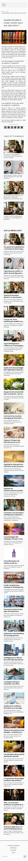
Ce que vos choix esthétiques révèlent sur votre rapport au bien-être (13, 217)
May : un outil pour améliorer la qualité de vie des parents (14, 805)
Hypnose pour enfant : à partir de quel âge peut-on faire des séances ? (13, 176)
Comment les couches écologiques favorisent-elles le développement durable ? (13, 419)
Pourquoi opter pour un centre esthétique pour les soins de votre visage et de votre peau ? (13, 830)
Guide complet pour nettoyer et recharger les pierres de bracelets (13, 587)
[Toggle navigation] (4, 5)
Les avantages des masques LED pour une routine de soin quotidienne (13, 540)
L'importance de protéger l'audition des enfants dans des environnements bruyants (14, 781)
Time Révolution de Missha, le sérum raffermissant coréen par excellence (13, 564)
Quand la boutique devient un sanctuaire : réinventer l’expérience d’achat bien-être (13, 197)
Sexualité (13, 850)
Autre (7, 11)
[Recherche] (12, 856)
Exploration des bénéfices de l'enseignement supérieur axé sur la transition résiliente (14, 637)
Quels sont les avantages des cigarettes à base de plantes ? (13, 370)
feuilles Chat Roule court (10, 69)
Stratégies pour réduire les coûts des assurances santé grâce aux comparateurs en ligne (13, 661)
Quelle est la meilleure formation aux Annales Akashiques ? (13, 708)
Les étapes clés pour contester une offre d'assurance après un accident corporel (12, 685)
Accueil (2, 11)
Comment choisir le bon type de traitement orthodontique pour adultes (13, 612)
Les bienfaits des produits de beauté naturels (14, 755)
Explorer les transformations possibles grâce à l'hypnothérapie (14, 491)
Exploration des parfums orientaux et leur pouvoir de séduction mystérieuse (14, 466)
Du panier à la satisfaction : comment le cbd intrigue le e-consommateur (13, 156)
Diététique (13, 848)
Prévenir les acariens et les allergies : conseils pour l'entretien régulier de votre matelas (14, 733)
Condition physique (13, 845)
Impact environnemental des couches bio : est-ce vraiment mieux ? (13, 394)
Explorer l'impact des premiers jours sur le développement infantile (13, 442)
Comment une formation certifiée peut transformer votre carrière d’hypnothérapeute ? (14, 516)
